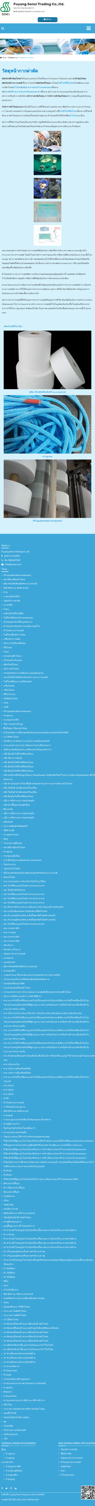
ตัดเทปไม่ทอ (9, 877)
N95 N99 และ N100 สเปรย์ (16, 588)
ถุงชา (6, 1285)
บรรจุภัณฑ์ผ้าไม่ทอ (12, 656)
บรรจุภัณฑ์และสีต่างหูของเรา (17, 1379)
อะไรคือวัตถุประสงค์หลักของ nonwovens (23, 860)
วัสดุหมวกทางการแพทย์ (14, 953)
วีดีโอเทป (8, 647)
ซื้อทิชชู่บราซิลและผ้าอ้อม (15, 728)
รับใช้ (6, 1098)
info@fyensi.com (13, 564)
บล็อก (6, 1200)
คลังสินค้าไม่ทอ (11, 698)
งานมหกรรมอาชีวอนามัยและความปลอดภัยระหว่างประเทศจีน (32, 975)
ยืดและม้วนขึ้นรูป (11, 1183)
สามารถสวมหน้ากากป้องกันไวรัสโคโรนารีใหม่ (25, 881)
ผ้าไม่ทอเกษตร (10, 1370)
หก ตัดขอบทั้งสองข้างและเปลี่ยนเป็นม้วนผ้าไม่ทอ (26, 1324)
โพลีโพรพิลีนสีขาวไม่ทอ (14, 634)
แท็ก (6, 1438)
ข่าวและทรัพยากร (12, 1366)
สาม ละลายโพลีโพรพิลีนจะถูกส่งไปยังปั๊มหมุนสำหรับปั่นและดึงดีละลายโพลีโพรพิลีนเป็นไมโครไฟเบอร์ (46, 1079)
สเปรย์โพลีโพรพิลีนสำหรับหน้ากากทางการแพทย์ (26, 677)
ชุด (5, 1421)
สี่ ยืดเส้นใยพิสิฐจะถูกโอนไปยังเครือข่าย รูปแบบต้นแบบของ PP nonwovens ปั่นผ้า (41, 1179)
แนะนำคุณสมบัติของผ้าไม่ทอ (17, 988)
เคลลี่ (6, 707)
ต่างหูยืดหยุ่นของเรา (13, 1221)
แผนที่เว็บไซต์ (10, 1413)
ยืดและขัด (8, 809)
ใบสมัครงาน (12, 58)
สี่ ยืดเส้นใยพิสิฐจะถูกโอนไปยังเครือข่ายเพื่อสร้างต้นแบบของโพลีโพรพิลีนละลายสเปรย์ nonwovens (48, 1141)
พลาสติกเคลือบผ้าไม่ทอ (14, 579)
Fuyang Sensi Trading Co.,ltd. (15, 551)
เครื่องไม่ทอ (9, 686)
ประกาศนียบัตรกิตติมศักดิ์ (15, 826)
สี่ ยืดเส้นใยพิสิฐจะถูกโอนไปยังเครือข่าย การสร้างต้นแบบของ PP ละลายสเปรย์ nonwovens (45, 1149)
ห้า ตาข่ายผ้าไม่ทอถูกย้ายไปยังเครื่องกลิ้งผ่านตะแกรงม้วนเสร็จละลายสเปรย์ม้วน (40, 1230)
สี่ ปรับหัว (8, 1170)
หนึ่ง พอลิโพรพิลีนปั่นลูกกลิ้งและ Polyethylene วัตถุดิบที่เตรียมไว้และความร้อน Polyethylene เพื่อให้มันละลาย (49, 777)
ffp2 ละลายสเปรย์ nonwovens (37, 87)
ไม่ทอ (4, 569)
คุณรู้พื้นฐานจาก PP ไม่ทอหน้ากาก (19, 1226)
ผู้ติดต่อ (47, 19)
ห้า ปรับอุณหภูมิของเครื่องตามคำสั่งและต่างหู (24, 1251)
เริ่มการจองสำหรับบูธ (13, 724)
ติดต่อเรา (5, 545)
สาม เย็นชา (9, 1085)
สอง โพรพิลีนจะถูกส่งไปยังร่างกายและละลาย (24, 885)
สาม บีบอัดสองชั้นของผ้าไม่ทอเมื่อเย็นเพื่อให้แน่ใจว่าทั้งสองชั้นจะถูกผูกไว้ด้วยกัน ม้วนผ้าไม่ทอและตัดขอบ (49, 1058)
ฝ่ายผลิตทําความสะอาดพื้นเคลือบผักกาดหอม (24, 1298)
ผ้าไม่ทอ (17, 87)
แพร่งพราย (8, 958)
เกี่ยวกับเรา (9, 945)
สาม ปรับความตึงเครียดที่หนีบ (17, 1068)
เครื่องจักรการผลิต (12, 639)
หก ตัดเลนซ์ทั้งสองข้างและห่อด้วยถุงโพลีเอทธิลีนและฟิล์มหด (31, 1328)
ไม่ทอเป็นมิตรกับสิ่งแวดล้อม (16, 1417)
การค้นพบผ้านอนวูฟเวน (14, 1107)
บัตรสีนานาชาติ (11, 1209)
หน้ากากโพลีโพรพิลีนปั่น (15, 643)
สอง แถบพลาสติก (12, 928)
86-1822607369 (12, 560)
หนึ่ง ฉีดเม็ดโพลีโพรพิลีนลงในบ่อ (18, 754)
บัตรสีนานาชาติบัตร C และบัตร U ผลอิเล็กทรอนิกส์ (26, 741)
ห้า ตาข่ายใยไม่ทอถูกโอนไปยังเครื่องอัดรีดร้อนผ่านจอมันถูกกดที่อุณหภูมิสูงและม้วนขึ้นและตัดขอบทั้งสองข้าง (48, 1262)
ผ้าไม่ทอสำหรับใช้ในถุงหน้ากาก (18, 622)
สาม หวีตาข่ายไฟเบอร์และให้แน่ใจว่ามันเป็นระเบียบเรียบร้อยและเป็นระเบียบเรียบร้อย (43, 1013)
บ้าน (4, 58)
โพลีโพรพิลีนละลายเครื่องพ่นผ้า (18, 681)
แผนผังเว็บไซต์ (8, 1499)
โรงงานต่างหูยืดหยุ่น (13, 843)
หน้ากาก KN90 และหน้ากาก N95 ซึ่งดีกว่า (22, 996)
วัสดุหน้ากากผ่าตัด (26, 58)
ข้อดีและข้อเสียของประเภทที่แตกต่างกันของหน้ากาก (27, 749)
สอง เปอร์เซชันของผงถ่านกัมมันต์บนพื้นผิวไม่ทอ (25, 911)
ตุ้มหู (6, 839)
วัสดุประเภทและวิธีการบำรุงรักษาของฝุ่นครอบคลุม (27, 1136)
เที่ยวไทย (8, 1404)
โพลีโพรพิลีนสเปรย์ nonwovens (18, 617)
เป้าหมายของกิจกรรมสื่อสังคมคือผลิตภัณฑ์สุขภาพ (26, 979)
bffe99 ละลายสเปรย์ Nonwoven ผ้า (24, 91)
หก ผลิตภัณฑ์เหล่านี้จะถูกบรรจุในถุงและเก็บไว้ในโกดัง (28, 1345)
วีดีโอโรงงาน (9, 694)
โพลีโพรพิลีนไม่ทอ (65, 83)
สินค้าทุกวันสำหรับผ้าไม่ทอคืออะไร (19, 1128)
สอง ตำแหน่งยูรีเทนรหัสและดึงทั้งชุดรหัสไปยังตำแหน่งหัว (30, 915)
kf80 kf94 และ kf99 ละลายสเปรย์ (19, 1213)
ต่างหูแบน (8, 715)
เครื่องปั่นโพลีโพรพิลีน (14, 613)
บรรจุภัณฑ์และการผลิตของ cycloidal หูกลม (24, 673)
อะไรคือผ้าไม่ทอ (11, 737)
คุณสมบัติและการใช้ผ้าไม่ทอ (17, 1307)
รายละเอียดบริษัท (12, 596)
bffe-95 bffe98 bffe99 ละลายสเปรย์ (47, 392)
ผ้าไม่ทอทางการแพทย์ (14, 630)
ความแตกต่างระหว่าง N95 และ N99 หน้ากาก (24, 1400)
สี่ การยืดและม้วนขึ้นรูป (14, 1187)
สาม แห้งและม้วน (12, 1064)
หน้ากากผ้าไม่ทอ (11, 669)
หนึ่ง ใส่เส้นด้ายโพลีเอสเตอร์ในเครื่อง (20, 788)
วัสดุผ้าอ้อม (9, 1204)
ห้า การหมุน (9, 1234)
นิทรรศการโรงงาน (12, 949)
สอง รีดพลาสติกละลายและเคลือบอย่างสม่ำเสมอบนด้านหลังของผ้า (34, 907)
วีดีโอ (6, 1281)
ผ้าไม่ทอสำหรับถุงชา (13, 660)
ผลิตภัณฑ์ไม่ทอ (11, 664)
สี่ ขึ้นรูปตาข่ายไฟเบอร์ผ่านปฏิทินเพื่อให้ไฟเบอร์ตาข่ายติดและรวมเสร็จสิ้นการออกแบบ (43, 1145)
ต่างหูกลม (47, 456)
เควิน (6, 703)
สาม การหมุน (10, 932)
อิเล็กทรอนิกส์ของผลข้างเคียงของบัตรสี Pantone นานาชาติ (30, 873)
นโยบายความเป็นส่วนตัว (15, 1430)
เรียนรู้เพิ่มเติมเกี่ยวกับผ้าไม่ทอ (17, 1217)
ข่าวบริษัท (8, 605)
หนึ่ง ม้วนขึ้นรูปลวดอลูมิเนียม (17, 805)
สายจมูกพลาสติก (11, 720)
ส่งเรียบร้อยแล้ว (11, 1434)
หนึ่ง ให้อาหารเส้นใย (13, 758)
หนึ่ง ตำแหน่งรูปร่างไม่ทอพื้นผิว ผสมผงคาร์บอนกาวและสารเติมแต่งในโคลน (38, 783)
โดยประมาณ (10, 864)
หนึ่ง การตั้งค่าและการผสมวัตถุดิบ (19, 800)
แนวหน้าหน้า (9, 962)
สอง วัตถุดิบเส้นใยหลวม (14, 890)
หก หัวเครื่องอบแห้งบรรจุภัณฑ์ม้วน (19, 1353)
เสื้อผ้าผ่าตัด (9, 830)
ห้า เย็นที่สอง (9, 1268)
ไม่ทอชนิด (8, 1426)
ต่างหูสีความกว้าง (11, 1124)
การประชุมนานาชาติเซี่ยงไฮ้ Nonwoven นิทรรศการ (27, 1119)
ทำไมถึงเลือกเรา (11, 1290)
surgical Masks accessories (18, 1443)
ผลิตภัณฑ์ (8, 822)
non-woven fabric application (76, 1443)
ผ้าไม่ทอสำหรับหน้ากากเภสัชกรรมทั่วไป (22, 626)
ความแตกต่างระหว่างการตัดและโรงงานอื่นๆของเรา (27, 745)
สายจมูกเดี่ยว (10, 970)
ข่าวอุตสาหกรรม (11, 834)
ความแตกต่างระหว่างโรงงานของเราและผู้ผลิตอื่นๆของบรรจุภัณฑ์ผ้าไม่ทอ (37, 992)
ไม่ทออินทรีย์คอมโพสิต (14, 983)
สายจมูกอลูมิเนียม (12, 856)
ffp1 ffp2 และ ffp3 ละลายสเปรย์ (18, 1294)
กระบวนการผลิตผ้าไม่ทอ (15, 1311)
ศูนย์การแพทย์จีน (12, 556)
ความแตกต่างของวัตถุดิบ (15, 1132)
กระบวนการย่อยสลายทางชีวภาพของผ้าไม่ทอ (24, 1409)
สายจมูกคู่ (8, 1115)
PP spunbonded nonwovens (47, 520)
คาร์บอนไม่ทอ (10, 1396)
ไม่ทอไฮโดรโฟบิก (12, 868)
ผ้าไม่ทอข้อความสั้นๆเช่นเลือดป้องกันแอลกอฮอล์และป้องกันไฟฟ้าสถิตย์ (36, 732)
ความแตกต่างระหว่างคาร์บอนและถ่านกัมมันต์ (25, 1383)
